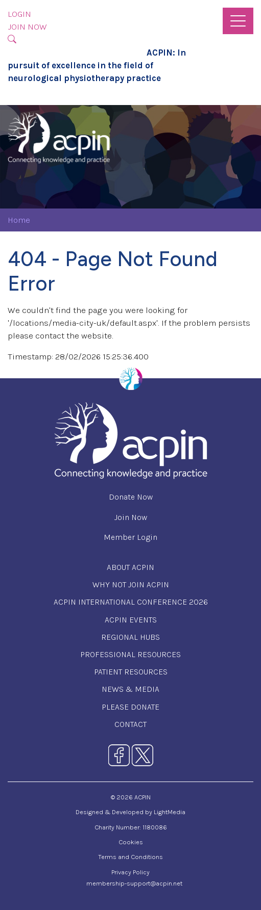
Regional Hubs (130, 637)
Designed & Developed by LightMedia (130, 812)
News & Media (130, 689)
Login (19, 14)
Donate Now (131, 497)
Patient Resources (131, 672)
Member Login (130, 537)
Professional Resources (130, 654)
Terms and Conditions (130, 857)
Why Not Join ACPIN (130, 584)
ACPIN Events (131, 620)
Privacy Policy (130, 872)
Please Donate (130, 707)
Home (19, 220)
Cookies (130, 842)
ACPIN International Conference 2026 (131, 602)
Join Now (27, 27)
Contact (130, 724)
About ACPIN (130, 567)
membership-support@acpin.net (134, 883)
